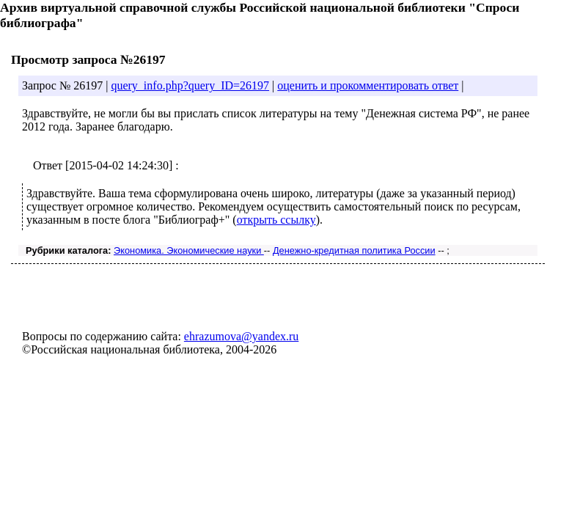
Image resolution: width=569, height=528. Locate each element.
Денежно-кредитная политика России (354, 250)
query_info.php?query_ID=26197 (190, 85)
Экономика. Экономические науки (189, 250)
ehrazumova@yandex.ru (241, 336)
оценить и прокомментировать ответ (367, 85)
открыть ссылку (276, 219)
